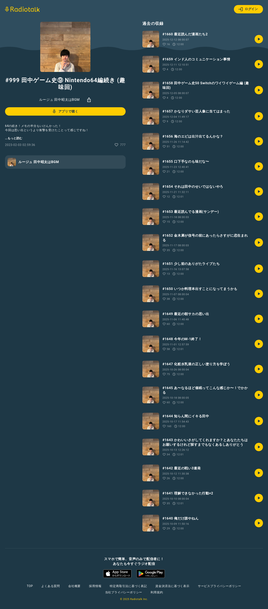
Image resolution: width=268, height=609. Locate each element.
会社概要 (74, 586)
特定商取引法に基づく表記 (128, 586)
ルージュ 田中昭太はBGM (59, 100)
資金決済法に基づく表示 (172, 586)
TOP (30, 586)
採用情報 (95, 586)
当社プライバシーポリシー (123, 592)
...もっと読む (13, 138)
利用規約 (157, 592)
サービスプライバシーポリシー (219, 586)
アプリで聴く (65, 111)
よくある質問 (50, 586)
